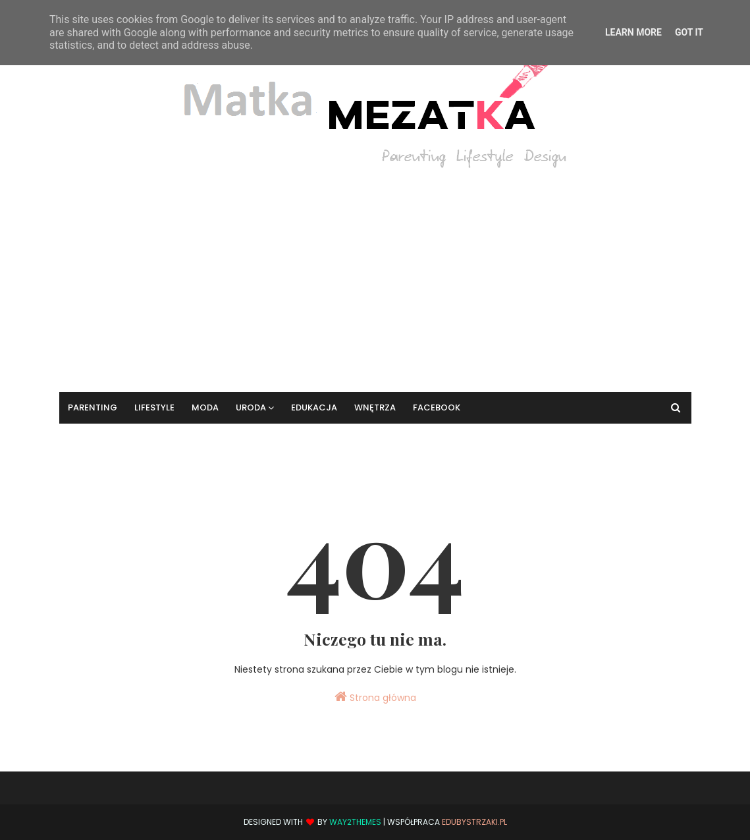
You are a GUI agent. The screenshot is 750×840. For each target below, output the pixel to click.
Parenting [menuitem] (92, 407)
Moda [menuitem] (205, 407)
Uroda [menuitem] (251, 407)
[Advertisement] (375, 273)
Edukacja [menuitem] (314, 407)
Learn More (633, 32)
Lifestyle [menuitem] (154, 407)
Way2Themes (355, 821)
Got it (689, 32)
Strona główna (375, 697)
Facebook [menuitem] (436, 407)
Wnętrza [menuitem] (375, 407)
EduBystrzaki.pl (474, 821)
